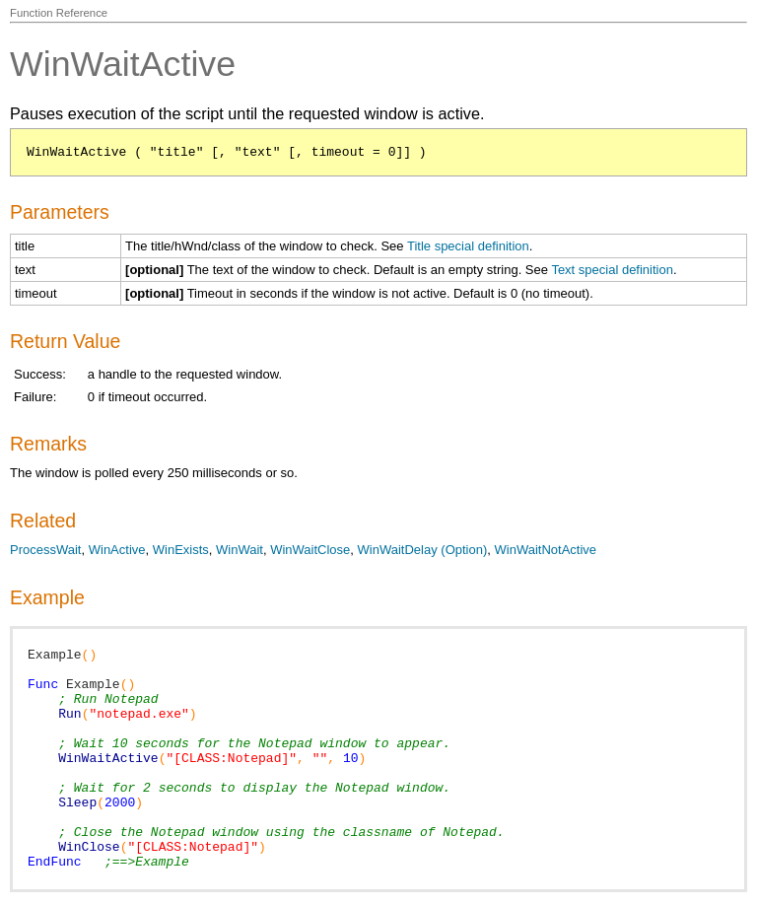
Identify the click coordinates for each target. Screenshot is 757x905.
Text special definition (612, 269)
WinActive (117, 549)
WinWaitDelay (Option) (423, 549)
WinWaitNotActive (546, 549)
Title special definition (468, 246)
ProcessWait (45, 549)
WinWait (239, 549)
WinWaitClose (310, 549)
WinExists (181, 549)
